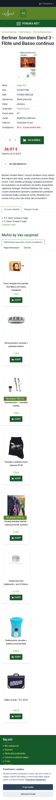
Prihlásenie (46, 3)
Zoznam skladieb (11, 209)
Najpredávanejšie (11, 247)
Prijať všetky (28, 787)
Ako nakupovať (12, 746)
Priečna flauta (25, 32)
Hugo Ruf (21, 85)
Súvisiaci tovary (31, 209)
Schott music (23, 108)
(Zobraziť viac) (9, 224)
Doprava (9, 749)
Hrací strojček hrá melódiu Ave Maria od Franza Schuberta (16, 286)
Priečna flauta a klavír (42, 32)
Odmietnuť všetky (28, 794)
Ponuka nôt (28, 23)
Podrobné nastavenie (35, 780)
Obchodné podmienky (15, 753)
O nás (7, 761)
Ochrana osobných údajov (17, 757)
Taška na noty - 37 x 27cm (16, 700)
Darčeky (27, 247)
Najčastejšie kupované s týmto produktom (23, 242)
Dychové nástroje (9, 32)
